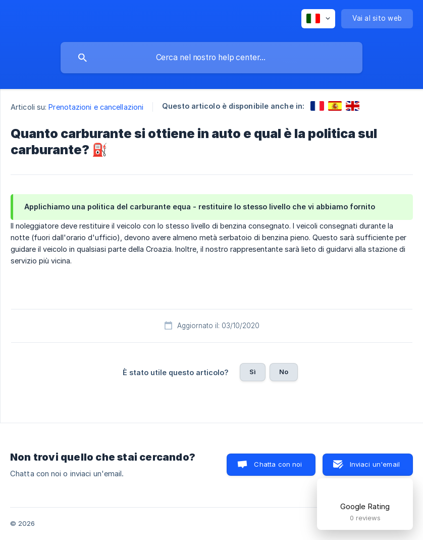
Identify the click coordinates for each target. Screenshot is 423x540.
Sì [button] (252, 372)
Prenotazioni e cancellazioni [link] (95, 107)
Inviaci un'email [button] (375, 464)
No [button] (283, 372)
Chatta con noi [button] (278, 464)
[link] (317, 106)
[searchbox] (211, 57)
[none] (318, 18)
